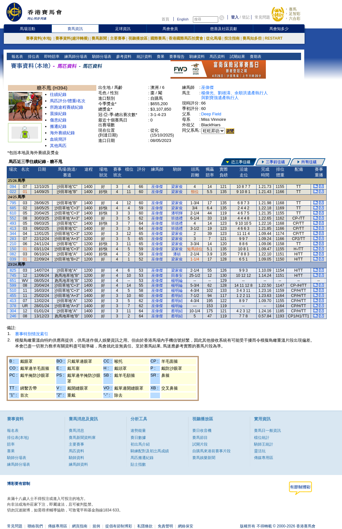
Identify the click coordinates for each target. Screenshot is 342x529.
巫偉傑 (207, 87)
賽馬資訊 (75, 29)
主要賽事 (117, 38)
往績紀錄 (58, 94)
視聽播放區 (137, 38)
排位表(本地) (18, 437)
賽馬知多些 (252, 38)
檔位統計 (261, 437)
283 (13, 239)
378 (13, 306)
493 (13, 223)
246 (13, 316)
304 (13, 311)
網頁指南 (79, 526)
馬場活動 (27, 29)
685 (13, 208)
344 (13, 233)
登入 (235, 17)
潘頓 (177, 254)
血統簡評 (58, 139)
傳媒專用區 (263, 457)
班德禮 (177, 218)
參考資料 (123, 56)
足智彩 (294, 14)
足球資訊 (123, 29)
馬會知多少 (279, 29)
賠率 (11, 444)
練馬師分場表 (75, 56)
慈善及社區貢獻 (223, 29)
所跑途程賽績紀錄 (66, 107)
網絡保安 (185, 526)
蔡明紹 (177, 295)
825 (13, 270)
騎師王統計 (263, 444)
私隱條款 (145, 526)
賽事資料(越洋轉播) (72, 38)
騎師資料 (76, 457)
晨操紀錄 (58, 113)
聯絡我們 (35, 526)
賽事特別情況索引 (31, 333)
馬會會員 (170, 29)
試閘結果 (236, 56)
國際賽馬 (158, 38)
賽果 (159, 56)
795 (13, 203)
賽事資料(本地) (39, 38)
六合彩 (294, 18)
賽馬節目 (200, 437)
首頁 (165, 19)
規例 (96, 526)
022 (13, 192)
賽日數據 (138, 437)
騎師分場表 (101, 56)
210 (13, 244)
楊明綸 (177, 280)
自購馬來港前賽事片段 (211, 451)
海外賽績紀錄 (62, 132)
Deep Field (211, 114)
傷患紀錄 (58, 120)
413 (13, 228)
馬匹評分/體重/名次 (67, 100)
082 (13, 254)
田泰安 (177, 275)
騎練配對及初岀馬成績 (150, 451)
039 (13, 259)
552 (13, 218)
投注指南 (232, 38)
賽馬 (293, 9)
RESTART (273, 38)
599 (13, 285)
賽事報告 (176, 56)
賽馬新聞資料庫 (82, 437)
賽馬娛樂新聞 (203, 457)
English (182, 19)
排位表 (33, 56)
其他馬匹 (58, 145)
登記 (246, 17)
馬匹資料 (216, 56)
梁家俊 (177, 186)
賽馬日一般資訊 (267, 430)
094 (13, 186)
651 (13, 280)
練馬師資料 (78, 464)
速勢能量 (138, 430)
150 (13, 249)
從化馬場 (213, 38)
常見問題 (262, 17)
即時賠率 (51, 56)
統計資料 (143, 56)
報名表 (17, 56)
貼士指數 (138, 464)
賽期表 (255, 56)
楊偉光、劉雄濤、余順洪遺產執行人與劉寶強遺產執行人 (234, 95)
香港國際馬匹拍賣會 (186, 38)
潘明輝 (177, 213)
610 (13, 213)
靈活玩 (260, 451)
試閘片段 (200, 444)
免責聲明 (165, 526)
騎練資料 (196, 56)
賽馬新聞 (99, 38)
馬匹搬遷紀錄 (142, 457)
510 (13, 290)
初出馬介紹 (140, 444)
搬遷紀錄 (58, 126)
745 (13, 275)
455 (13, 295)
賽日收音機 (201, 430)
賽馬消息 (76, 430)
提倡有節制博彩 (118, 526)
